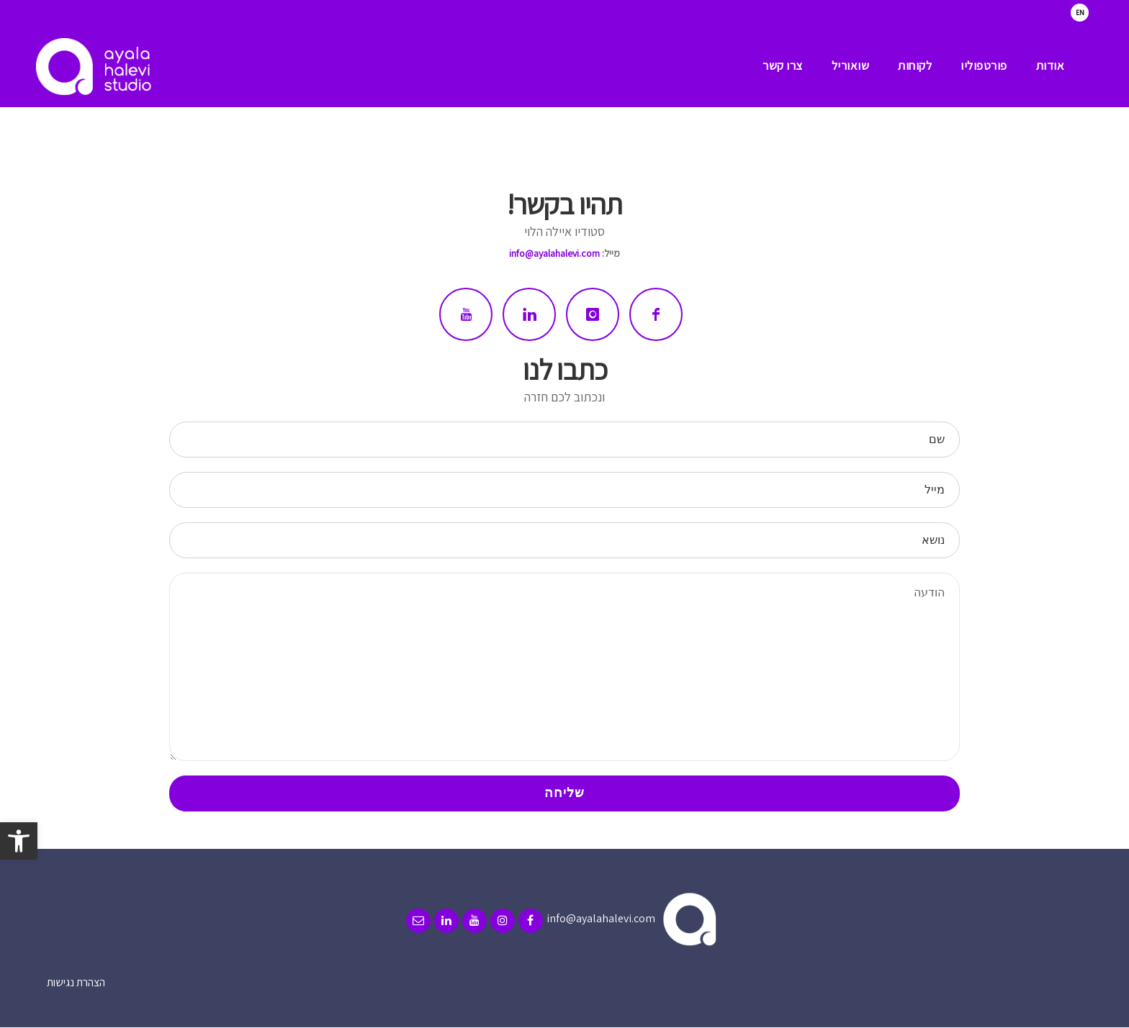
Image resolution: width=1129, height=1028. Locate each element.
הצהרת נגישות (76, 982)
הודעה (564, 667)
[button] (18, 841)
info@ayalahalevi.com (554, 253)
